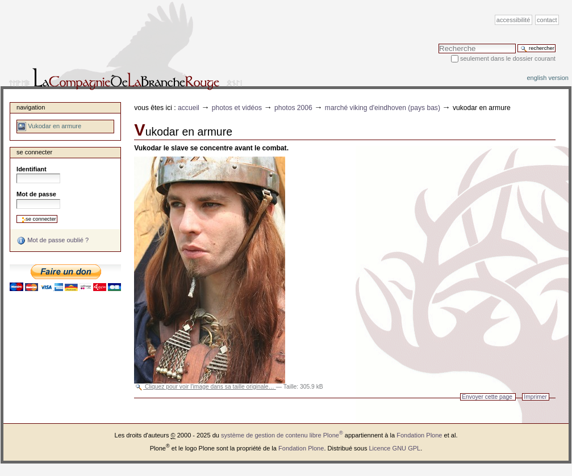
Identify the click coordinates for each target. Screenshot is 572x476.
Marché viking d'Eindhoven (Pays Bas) (382, 108)
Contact (547, 19)
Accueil (188, 108)
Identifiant (31, 169)
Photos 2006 (293, 108)
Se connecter (34, 152)
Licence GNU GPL (394, 448)
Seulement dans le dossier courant (508, 58)
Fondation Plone (419, 435)
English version (548, 77)
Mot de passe (36, 194)
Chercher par (438, 43)
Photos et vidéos (237, 108)
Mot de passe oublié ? (52, 240)
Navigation (30, 107)
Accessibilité (513, 19)
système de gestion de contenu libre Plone (282, 435)
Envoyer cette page (487, 397)
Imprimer (535, 397)
